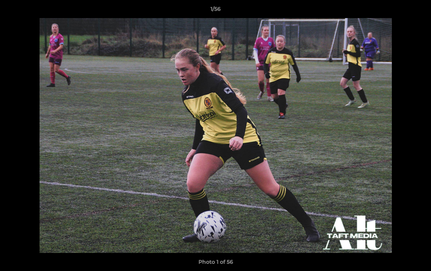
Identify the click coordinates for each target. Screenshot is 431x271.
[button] (417, 11)
